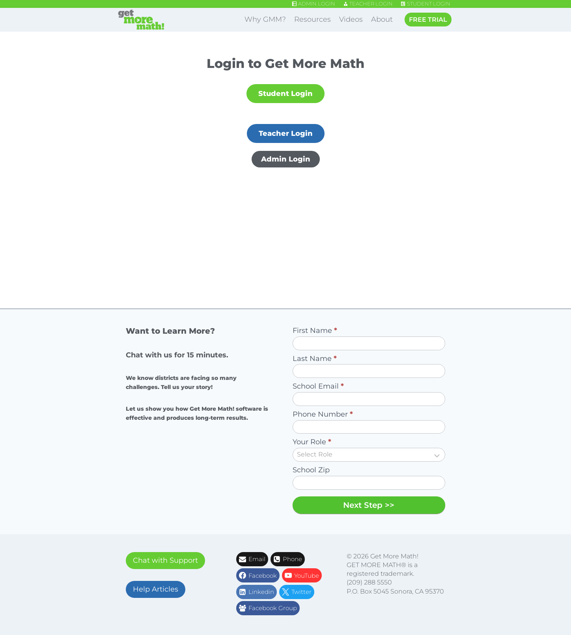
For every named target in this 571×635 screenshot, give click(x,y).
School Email (318, 386)
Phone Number (323, 414)
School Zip (311, 470)
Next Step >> (368, 505)
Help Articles (155, 589)
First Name (315, 330)
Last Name (315, 358)
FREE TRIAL (428, 19)
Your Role (312, 442)
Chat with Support (165, 560)
